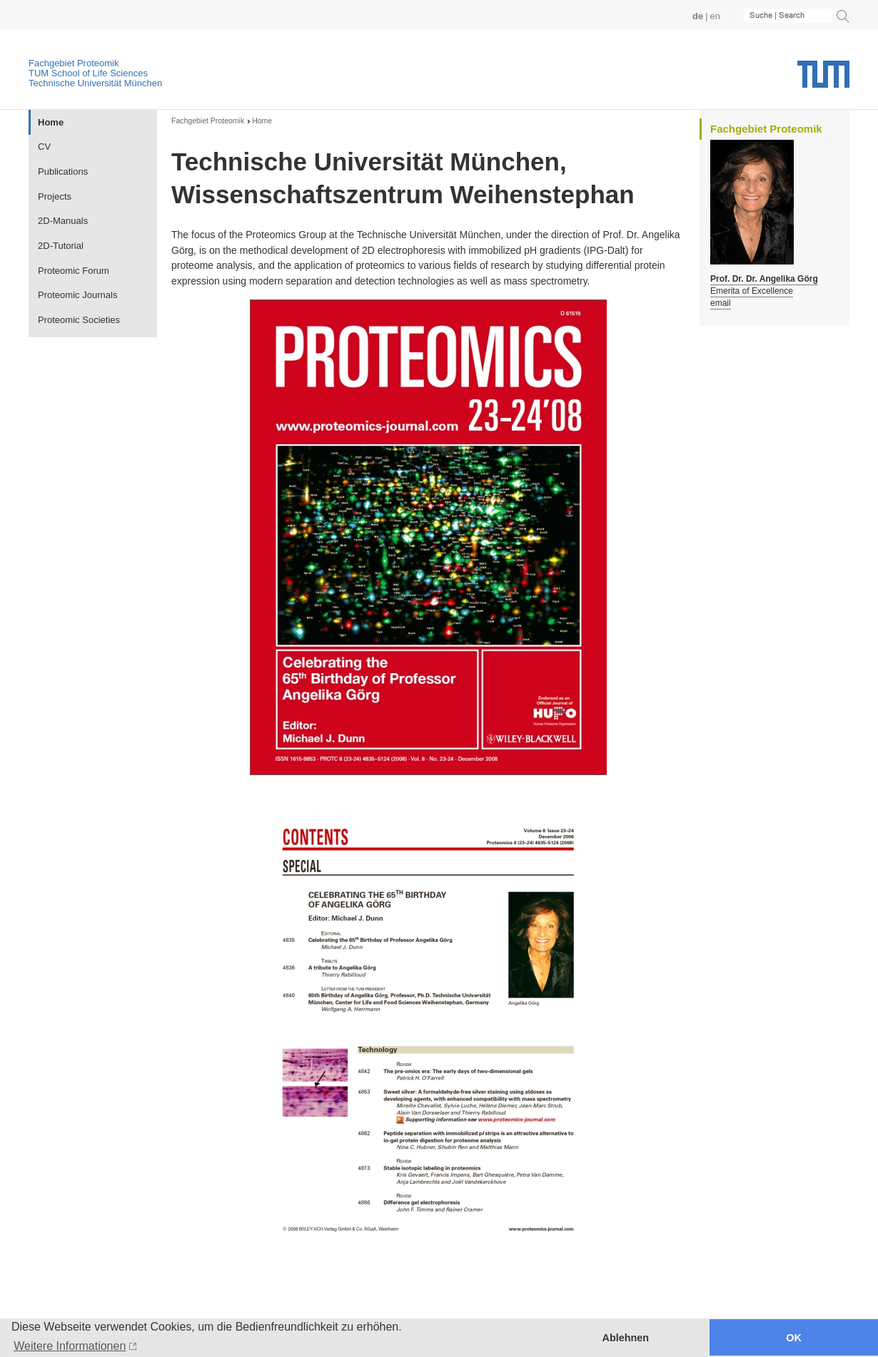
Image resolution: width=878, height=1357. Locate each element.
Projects (54, 196)
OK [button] (794, 1337)
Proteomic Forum (73, 270)
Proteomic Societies (79, 319)
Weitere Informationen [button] (70, 1346)
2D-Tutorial (61, 245)
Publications (63, 171)
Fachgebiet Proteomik (73, 63)
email (720, 303)
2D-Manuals (63, 220)
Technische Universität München (95, 83)
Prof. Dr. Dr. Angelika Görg (764, 279)
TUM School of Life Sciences (88, 73)
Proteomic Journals (77, 295)
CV (44, 146)
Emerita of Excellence (751, 291)
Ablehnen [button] (626, 1337)
